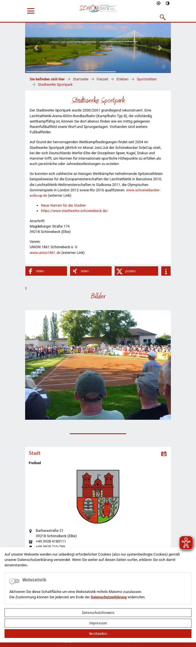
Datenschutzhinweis (98, 612)
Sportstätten (147, 79)
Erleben (122, 79)
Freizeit (102, 79)
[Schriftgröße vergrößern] (158, 3)
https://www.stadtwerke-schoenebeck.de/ (74, 211)
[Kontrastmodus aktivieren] (167, 3)
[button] (163, 17)
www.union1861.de (45, 252)
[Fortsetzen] (164, 67)
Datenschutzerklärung (109, 597)
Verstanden (98, 633)
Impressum (98, 623)
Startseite (80, 79)
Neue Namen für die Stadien (63, 205)
